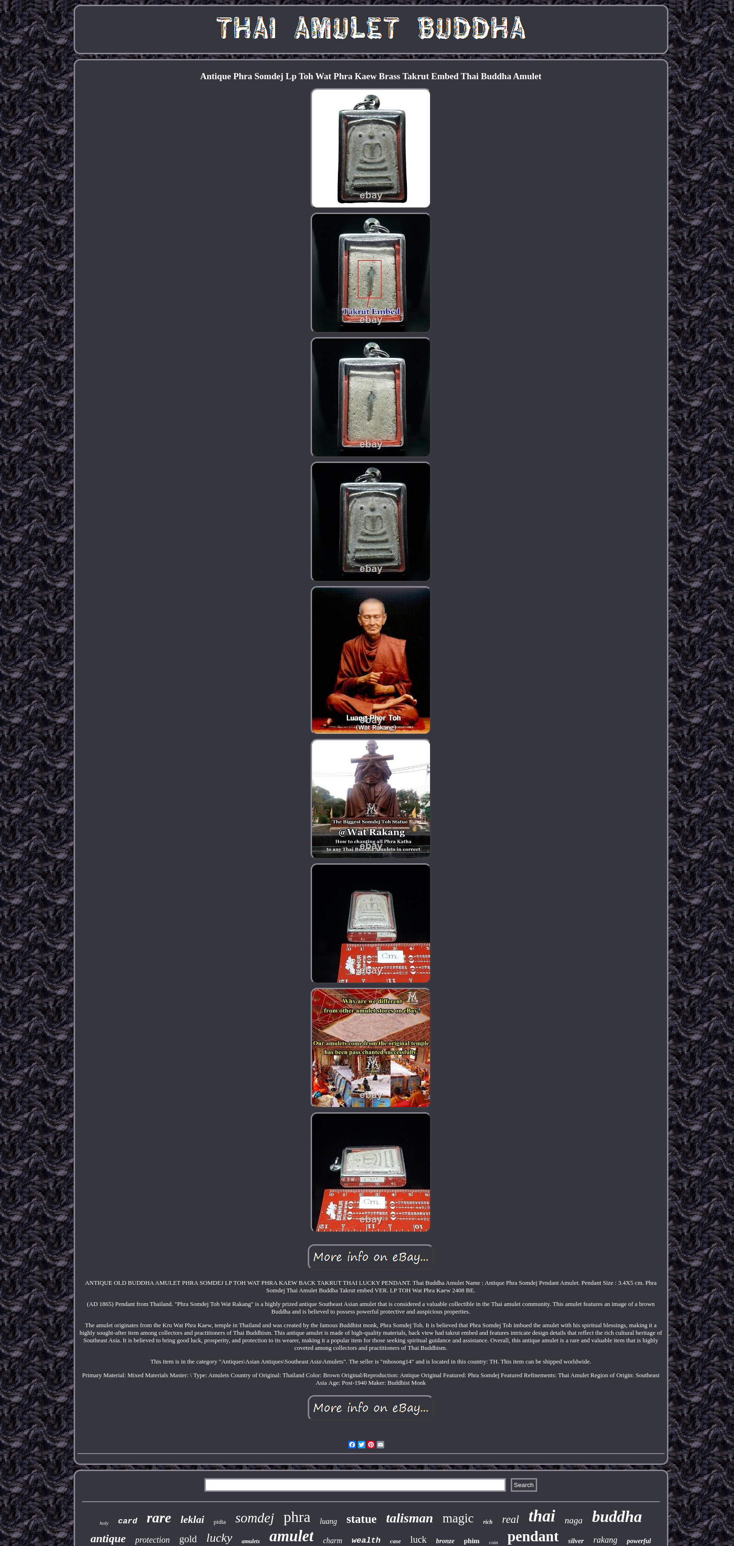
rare (159, 1517)
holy (104, 1523)
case (395, 1541)
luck (418, 1539)
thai (542, 1516)
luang (328, 1521)
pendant (533, 1536)
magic (458, 1518)
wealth (366, 1540)
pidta (220, 1521)
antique (108, 1538)
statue (361, 1519)
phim (472, 1541)
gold (188, 1539)
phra (297, 1516)
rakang (605, 1540)
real (510, 1519)
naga (573, 1520)
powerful (639, 1541)
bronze (445, 1541)
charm (332, 1541)
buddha (617, 1516)
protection (152, 1540)
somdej (255, 1517)
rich (488, 1522)
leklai (192, 1519)
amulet (292, 1536)
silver (576, 1541)
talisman (409, 1518)
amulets (251, 1541)
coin (493, 1542)
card (127, 1521)
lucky (219, 1538)
